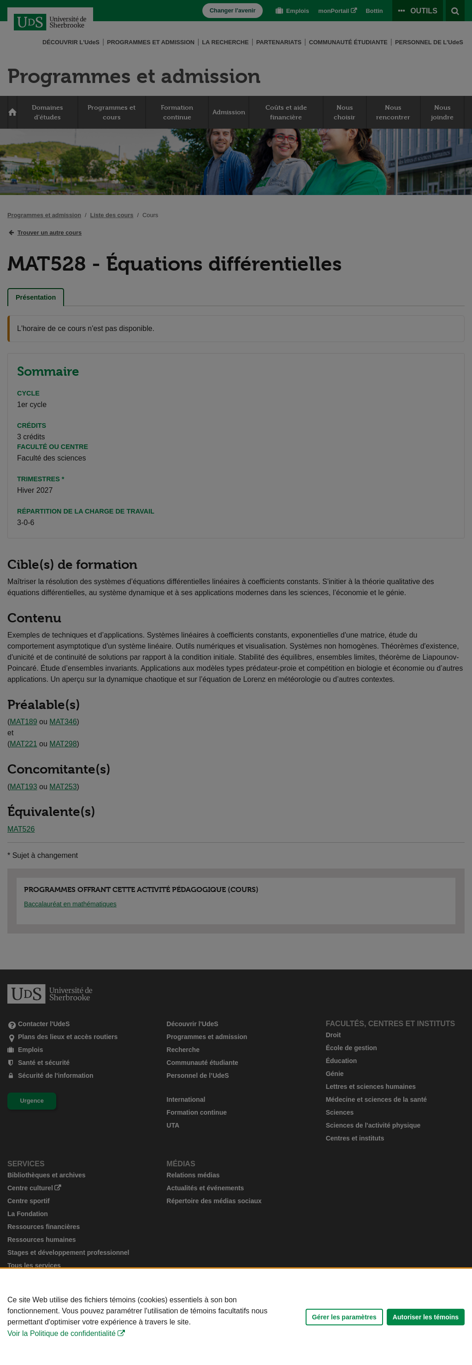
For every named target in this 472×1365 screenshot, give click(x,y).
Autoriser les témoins (426, 1317)
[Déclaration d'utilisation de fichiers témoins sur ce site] (236, 1317)
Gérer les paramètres (344, 1317)
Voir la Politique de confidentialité (61, 1333)
